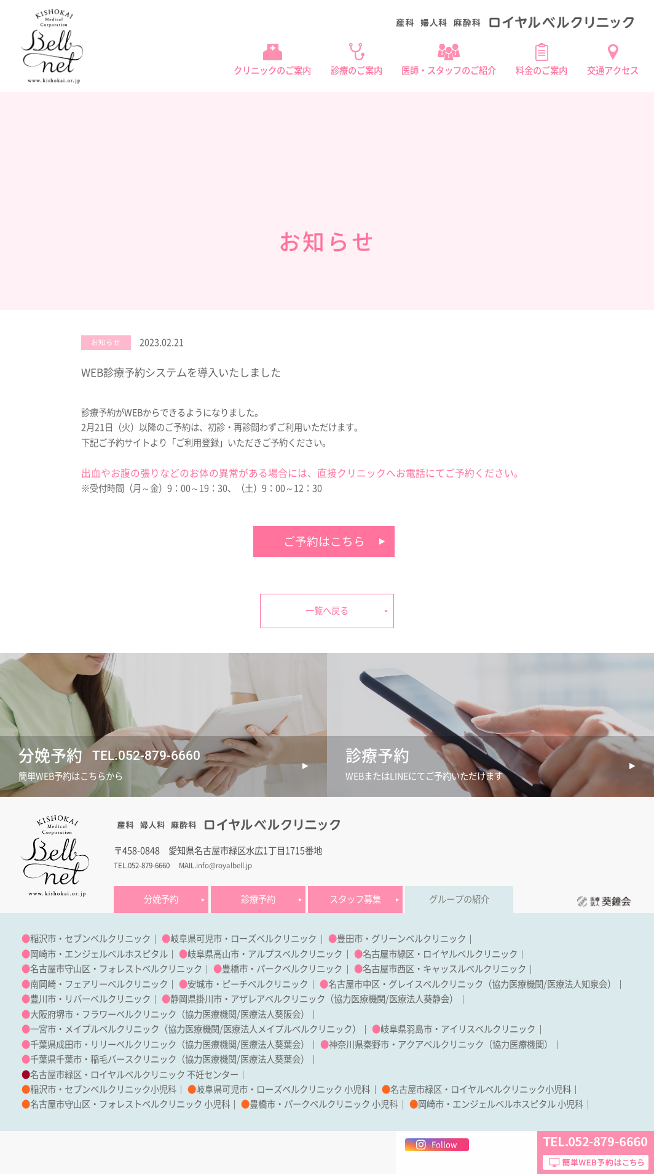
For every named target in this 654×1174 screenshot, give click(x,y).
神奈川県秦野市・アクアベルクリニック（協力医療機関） (441, 1044)
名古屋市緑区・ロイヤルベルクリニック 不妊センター (134, 1074)
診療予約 (258, 899)
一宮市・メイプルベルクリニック (94, 1029)
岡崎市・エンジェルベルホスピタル (99, 954)
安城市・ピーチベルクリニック (247, 984)
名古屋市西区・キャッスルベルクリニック (444, 968)
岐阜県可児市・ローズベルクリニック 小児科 (283, 1089)
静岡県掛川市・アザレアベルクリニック (247, 999)
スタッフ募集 (355, 899)
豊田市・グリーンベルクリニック (401, 938)
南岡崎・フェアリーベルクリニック (99, 984)
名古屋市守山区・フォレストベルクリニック (116, 968)
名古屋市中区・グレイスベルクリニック (405, 984)
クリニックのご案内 (272, 70)
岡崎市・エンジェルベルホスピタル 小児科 (500, 1104)
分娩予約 (161, 899)
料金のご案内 (541, 70)
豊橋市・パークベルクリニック (282, 968)
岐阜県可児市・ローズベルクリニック (243, 938)
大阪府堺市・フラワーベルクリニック (103, 1014)
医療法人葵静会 (419, 999)
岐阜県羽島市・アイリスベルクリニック (457, 1029)
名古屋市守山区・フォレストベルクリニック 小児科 (130, 1104)
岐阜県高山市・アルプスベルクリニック (264, 954)
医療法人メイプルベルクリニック (287, 1029)
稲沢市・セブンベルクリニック (90, 938)
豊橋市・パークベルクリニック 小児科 (324, 1104)
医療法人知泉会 (577, 984)
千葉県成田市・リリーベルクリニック (103, 1044)
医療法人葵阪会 (270, 1014)
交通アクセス (613, 70)
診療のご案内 (356, 70)
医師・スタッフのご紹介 (448, 70)
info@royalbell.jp (224, 865)
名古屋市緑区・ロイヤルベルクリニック (440, 954)
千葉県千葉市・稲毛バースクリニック (103, 1059)
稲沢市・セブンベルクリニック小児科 (103, 1089)
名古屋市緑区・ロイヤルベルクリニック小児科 (480, 1089)
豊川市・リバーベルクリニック (90, 999)
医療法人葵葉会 (270, 1044)
